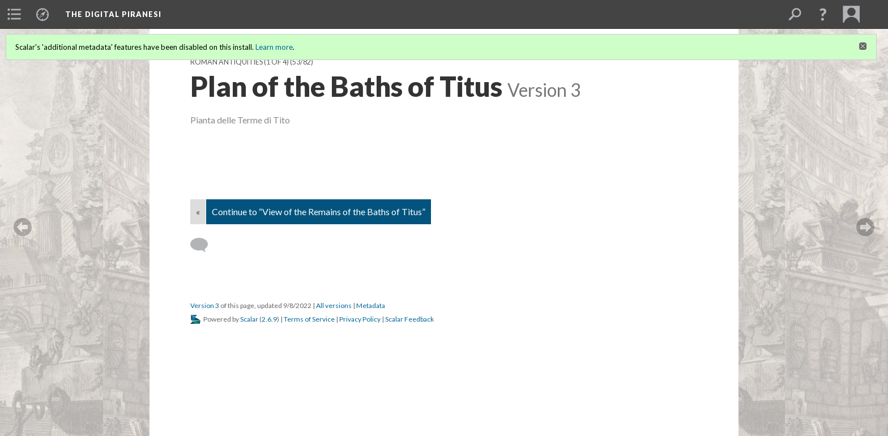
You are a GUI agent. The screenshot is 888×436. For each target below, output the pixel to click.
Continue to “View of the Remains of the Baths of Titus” (318, 211)
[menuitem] (14, 14)
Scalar (249, 319)
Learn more (274, 47)
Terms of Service (309, 319)
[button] (823, 14)
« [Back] (198, 211)
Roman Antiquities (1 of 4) (239, 62)
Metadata (370, 305)
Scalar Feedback (409, 319)
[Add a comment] (204, 245)
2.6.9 (269, 319)
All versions (334, 305)
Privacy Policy (360, 319)
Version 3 (204, 305)
